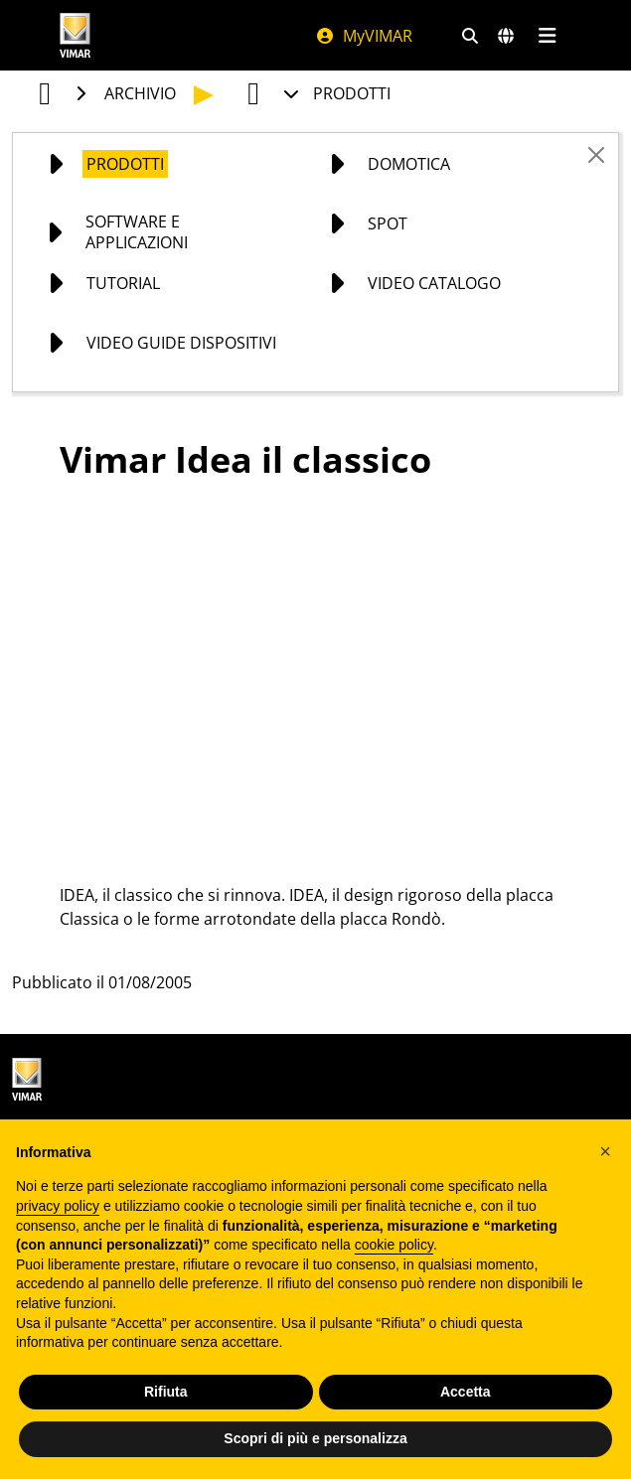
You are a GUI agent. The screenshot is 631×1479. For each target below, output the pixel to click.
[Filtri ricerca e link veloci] (470, 36)
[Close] (596, 155)
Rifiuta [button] (166, 1392)
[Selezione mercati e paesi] (506, 36)
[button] (605, 1151)
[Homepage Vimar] (75, 35)
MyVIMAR (363, 36)
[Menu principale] (548, 36)
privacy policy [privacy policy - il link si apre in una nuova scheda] (57, 1206)
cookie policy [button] (394, 1245)
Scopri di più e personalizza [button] (315, 1438)
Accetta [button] (465, 1392)
